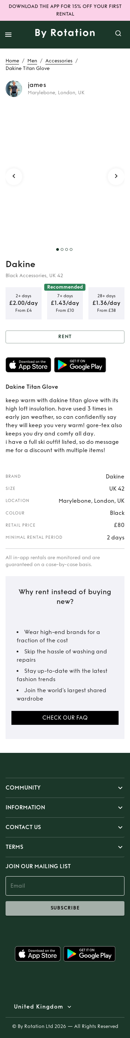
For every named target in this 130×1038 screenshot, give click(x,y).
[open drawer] (8, 35)
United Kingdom (38, 1007)
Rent (65, 337)
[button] (65, 788)
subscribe (65, 908)
